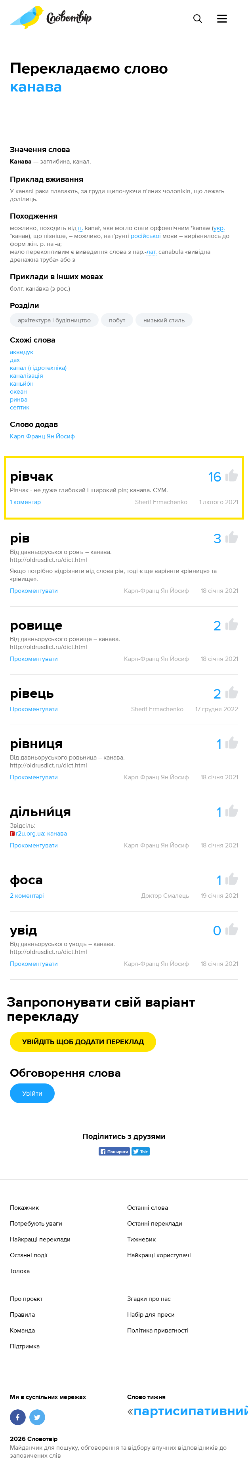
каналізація (26, 375)
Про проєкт (26, 1298)
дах (15, 359)
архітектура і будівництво (54, 320)
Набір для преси (151, 1314)
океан (18, 391)
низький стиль (164, 320)
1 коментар (25, 501)
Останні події (29, 1254)
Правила (22, 1314)
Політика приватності (157, 1330)
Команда (22, 1330)
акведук (21, 351)
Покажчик (24, 1207)
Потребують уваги (36, 1223)
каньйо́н (22, 383)
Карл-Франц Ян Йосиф (42, 436)
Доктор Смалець (165, 895)
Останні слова (147, 1207)
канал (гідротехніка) (38, 367)
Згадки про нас (149, 1298)
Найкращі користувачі (159, 1254)
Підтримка (25, 1346)
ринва (18, 399)
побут (117, 320)
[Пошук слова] (197, 18)
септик (19, 407)
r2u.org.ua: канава (38, 833)
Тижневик (141, 1239)
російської (146, 235)
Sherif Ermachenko (161, 501)
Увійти (32, 1093)
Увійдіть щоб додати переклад (83, 1042)
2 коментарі (27, 895)
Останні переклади (154, 1223)
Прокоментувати (34, 590)
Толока (20, 1270)
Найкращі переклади (40, 1239)
